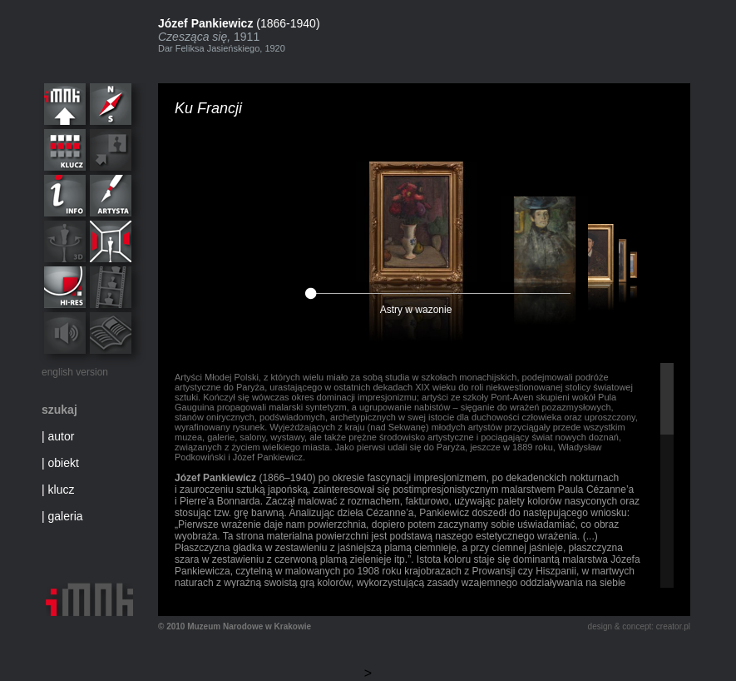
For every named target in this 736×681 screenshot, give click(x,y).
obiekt (63, 463)
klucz (61, 489)
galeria (65, 516)
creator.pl (673, 626)
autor (61, 436)
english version (75, 372)
